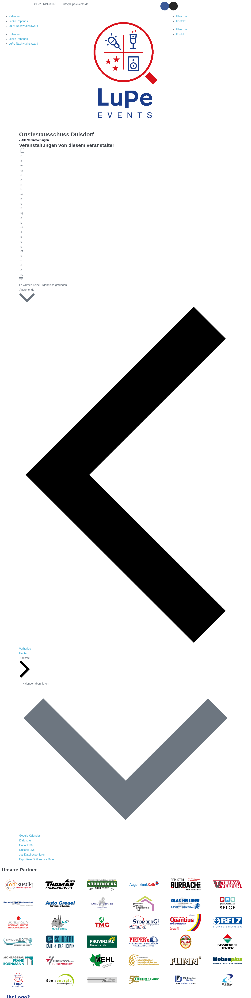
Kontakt (180, 21)
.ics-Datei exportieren (32, 854)
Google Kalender (29, 835)
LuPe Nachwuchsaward (23, 25)
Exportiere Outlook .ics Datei (37, 859)
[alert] (22, 212)
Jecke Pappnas (18, 21)
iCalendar (25, 840)
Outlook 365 (26, 845)
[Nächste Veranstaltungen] (24, 667)
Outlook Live (27, 849)
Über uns (181, 16)
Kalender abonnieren (36, 683)
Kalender (14, 16)
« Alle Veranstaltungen (34, 140)
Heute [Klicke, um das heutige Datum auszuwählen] (23, 653)
